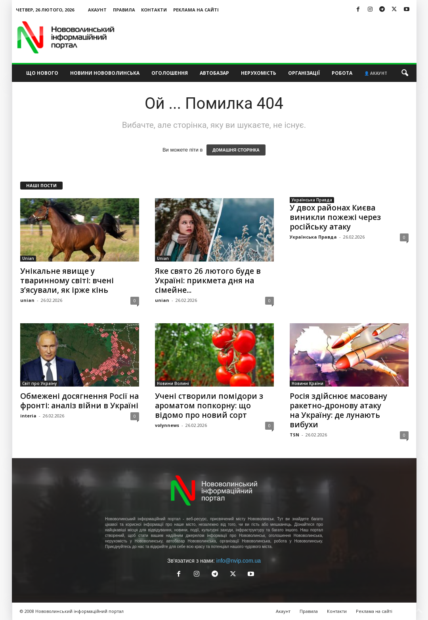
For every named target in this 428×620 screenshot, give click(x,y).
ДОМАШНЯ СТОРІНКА (236, 150)
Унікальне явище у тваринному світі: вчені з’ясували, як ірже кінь (67, 280)
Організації (304, 73)
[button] (404, 73)
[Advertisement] (272, 37)
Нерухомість (258, 73)
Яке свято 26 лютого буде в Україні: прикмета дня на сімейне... (208, 280)
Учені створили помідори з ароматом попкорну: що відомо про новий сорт (209, 405)
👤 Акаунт (375, 73)
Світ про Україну (39, 383)
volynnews (167, 425)
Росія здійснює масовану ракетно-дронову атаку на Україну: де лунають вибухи (338, 410)
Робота (342, 73)
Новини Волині (173, 383)
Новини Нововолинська (104, 73)
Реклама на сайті (196, 10)
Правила (124, 10)
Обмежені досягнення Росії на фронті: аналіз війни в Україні (79, 401)
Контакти (154, 10)
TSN (294, 435)
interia (28, 416)
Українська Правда (312, 200)
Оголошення (169, 73)
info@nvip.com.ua (238, 560)
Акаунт (97, 10)
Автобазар (214, 73)
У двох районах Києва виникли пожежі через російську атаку (335, 217)
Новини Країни (307, 383)
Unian (28, 258)
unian (27, 300)
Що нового (42, 73)
